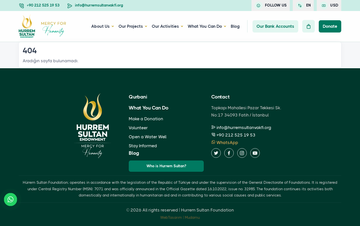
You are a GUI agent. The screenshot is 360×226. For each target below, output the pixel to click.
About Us (100, 26)
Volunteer (138, 127)
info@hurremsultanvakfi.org (99, 5)
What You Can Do (205, 26)
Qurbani (138, 97)
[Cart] (308, 26)
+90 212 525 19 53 (43, 5)
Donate (330, 26)
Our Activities (165, 26)
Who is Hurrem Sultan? (166, 166)
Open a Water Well (147, 136)
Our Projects (130, 26)
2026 (136, 210)
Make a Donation (146, 118)
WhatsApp (224, 142)
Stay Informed (143, 145)
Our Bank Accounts (275, 26)
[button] (112, 26)
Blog (235, 26)
